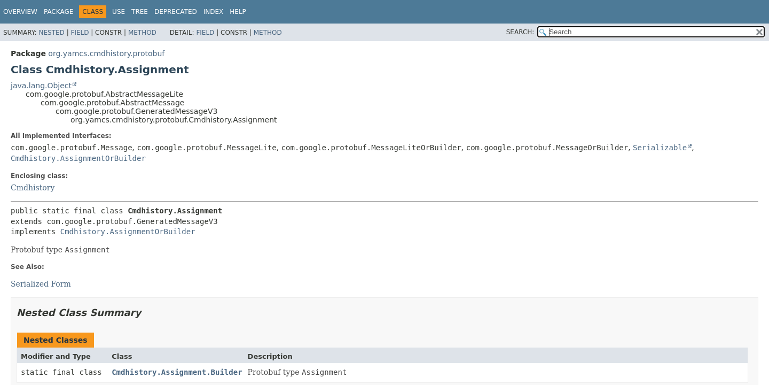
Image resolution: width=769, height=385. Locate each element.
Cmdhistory (32, 187)
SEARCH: (520, 32)
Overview (20, 12)
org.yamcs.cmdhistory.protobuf (106, 53)
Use (118, 12)
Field (79, 32)
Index (213, 12)
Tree (139, 12)
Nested (51, 32)
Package (58, 12)
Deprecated (175, 12)
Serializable (660, 147)
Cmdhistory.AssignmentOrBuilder (78, 158)
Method (142, 32)
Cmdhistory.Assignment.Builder (177, 372)
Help (238, 12)
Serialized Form (41, 284)
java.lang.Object (41, 85)
